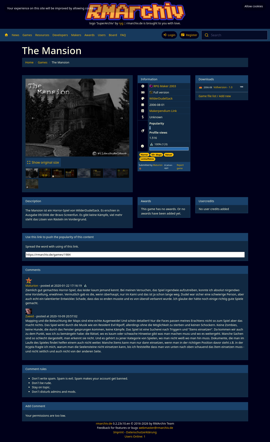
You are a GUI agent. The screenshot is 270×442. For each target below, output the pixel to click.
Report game (180, 166)
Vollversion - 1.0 (222, 87)
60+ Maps (157, 154)
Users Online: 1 (135, 436)
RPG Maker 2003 (162, 86)
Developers (60, 35)
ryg (121, 23)
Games (27, 35)
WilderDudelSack (161, 98)
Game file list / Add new (215, 96)
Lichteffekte (147, 158)
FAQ (123, 35)
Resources (42, 35)
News (15, 35)
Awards (89, 35)
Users (102, 35)
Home (29, 62)
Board (113, 35)
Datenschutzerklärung (141, 432)
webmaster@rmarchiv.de (156, 428)
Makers (76, 35)
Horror (144, 154)
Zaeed (30, 316)
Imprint (118, 432)
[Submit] (206, 35)
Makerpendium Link (163, 111)
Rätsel (168, 154)
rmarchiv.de (104, 423)
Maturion (158, 164)
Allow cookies (253, 6)
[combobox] (234, 35)
